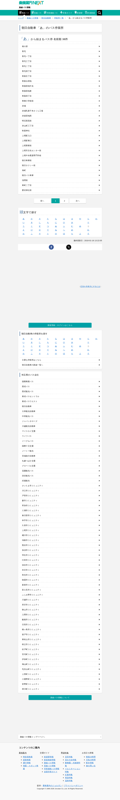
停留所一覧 (59, 18)
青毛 (24, 51)
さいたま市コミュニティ (32, 486)
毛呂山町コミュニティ (31, 669)
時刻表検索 (28, 757)
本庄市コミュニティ (30, 570)
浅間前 (25, 180)
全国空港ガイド (50, 772)
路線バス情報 (25, 7)
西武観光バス (27, 391)
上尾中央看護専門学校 (31, 155)
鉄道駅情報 (49, 757)
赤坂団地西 (27, 116)
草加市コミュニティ (30, 505)
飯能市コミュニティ (30, 619)
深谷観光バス (27, 476)
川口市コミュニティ (30, 491)
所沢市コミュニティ (30, 605)
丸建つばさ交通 (28, 461)
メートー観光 (27, 451)
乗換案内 (23, 753)
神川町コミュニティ (30, 689)
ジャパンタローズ (29, 421)
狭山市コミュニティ (30, 610)
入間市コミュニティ (30, 615)
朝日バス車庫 (27, 175)
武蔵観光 (26, 481)
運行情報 (27, 763)
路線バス (24, 12)
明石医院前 (27, 121)
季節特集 (65, 753)
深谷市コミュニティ (30, 565)
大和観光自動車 (28, 411)
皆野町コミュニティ (30, 684)
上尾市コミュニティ (30, 530)
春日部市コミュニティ (31, 515)
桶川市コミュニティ (30, 535)
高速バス (37, 12)
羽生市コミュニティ (30, 555)
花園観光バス (27, 471)
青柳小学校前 (27, 101)
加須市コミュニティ (30, 550)
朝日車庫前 (27, 160)
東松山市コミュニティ (31, 639)
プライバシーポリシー (73, 786)
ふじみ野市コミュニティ (32, 595)
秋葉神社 (26, 131)
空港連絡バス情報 (51, 769)
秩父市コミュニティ (30, 644)
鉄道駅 (78, 12)
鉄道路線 (90, 12)
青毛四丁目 (27, 71)
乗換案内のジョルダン (52, 786)
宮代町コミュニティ (30, 654)
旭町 (24, 170)
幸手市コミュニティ (30, 520)
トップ (21, 18)
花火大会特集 (70, 760)
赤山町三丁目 (27, 126)
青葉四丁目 (27, 96)
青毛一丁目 (27, 56)
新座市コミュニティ (30, 585)
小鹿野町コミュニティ (31, 679)
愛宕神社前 (27, 190)
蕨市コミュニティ (29, 500)
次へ (78, 201)
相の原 (25, 46)
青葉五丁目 (27, 76)
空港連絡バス (51, 12)
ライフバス (27, 436)
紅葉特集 (69, 775)
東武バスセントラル (30, 396)
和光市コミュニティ (30, 575)
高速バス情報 (49, 766)
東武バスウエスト (29, 401)
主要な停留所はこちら (31, 360)
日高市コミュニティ (30, 624)
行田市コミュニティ (30, 560)
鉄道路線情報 (49, 760)
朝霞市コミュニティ (30, 580)
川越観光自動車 (28, 426)
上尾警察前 (27, 145)
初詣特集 (69, 778)
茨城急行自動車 (28, 456)
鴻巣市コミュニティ (30, 540)
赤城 (24, 106)
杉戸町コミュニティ (30, 649)
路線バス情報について (60, 697)
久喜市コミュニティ (30, 525)
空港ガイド (66, 12)
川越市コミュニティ (30, 600)
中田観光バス (27, 416)
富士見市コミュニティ (31, 590)
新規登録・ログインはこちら (60, 325)
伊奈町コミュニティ (30, 659)
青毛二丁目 (27, 66)
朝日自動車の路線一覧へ (32, 365)
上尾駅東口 (27, 140)
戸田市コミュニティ (30, 495)
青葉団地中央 (27, 86)
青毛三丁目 (27, 61)
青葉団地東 (27, 91)
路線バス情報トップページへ (32, 737)
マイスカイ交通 (28, 431)
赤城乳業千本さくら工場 (32, 111)
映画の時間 (91, 757)
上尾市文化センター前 (31, 150)
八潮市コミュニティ (30, 510)
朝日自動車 (46, 18)
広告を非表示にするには (90, 286)
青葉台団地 (27, 81)
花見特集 (69, 757)
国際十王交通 (27, 446)
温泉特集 (69, 781)
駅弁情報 (90, 763)
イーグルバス (27, 441)
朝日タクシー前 (28, 165)
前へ (42, 201)
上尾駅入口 (27, 136)
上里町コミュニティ (30, 674)
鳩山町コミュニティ (30, 664)
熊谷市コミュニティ (30, 545)
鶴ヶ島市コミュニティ (31, 629)
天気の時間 (91, 760)
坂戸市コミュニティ (30, 634)
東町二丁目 (27, 185)
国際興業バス (27, 381)
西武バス (26, 386)
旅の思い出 (91, 766)
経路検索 (27, 760)
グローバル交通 (28, 466)
